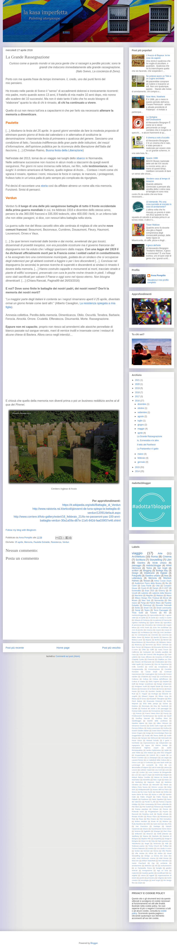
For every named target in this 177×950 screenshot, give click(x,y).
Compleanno (163, 667)
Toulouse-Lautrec (138, 846)
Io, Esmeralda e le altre (148, 440)
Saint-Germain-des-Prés (162, 824)
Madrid (157, 775)
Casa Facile (146, 586)
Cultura (145, 679)
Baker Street (136, 637)
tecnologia (145, 880)
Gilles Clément (162, 723)
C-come (135, 650)
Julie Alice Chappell (164, 753)
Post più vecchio (111, 647)
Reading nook (147, 814)
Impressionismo (149, 743)
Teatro (146, 610)
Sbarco (145, 829)
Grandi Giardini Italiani (140, 731)
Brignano (147, 647)
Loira (167, 770)
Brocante (157, 647)
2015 (137, 467)
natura (143, 875)
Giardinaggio (136, 721)
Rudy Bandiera (137, 824)
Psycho (165, 812)
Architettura (138, 556)
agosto (141, 416)
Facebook (164, 706)
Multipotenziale (143, 789)
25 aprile (19, 542)
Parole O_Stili (150, 802)
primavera (151, 878)
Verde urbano (159, 563)
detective (148, 866)
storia (45, 185)
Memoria (28, 542)
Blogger (94, 943)
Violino (160, 853)
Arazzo (158, 630)
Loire (133, 772)
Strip (153, 841)
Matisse (159, 595)
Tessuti (146, 581)
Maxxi (168, 595)
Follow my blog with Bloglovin (21, 530)
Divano (134, 689)
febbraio (141, 458)
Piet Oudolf (146, 807)
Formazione (155, 711)
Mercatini (155, 785)
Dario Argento (154, 681)
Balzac (147, 637)
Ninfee (166, 792)
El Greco (143, 699)
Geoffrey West (161, 718)
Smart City (148, 608)
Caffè (152, 650)
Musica (134, 792)
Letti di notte (156, 767)
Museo (134, 600)
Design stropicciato (164, 684)
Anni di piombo (137, 630)
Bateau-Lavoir (137, 640)
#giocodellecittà (156, 615)
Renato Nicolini (137, 816)
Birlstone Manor (165, 642)
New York (146, 600)
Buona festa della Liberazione (64, 150)
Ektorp (134, 699)
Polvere (155, 809)
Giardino (141, 563)
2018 (137, 392)
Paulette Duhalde (41, 542)
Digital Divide (155, 686)
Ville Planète (166, 851)
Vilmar (151, 853)
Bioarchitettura (137, 642)
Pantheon (144, 799)
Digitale (163, 573)
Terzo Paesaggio (161, 610)
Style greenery (163, 841)
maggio (141, 428)
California (135, 652)
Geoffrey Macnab (143, 718)
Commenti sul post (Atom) (68, 656)
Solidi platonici (162, 834)
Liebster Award (146, 770)
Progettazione (153, 812)
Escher (165, 704)
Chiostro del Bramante (142, 662)
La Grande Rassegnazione (149, 436)
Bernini (166, 640)
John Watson (149, 753)
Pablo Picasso (162, 797)
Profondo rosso (138, 812)
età (156, 866)
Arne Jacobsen (165, 632)
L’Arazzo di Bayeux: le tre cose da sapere (158, 56)
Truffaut (166, 846)
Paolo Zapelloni (158, 799)
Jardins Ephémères (153, 750)
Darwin (156, 588)
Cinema (167, 556)
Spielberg (135, 836)
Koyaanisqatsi (140, 755)
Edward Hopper (148, 696)
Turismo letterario (138, 848)
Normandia (159, 600)
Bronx (166, 647)
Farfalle (134, 708)
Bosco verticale (162, 645)
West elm (135, 861)
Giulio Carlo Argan (157, 726)
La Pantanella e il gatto (147, 448)
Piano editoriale (163, 804)
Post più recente (15, 647)
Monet (165, 598)
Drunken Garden (154, 691)
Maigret (166, 775)
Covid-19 (145, 588)
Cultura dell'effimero (160, 679)
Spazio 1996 (152, 158)
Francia (138, 713)
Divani (166, 686)
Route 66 (154, 821)
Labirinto (144, 593)
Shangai (157, 831)
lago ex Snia (162, 870)
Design (135, 573)
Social (137, 610)
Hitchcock (154, 738)
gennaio (141, 462)
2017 (137, 396)
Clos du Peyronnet (161, 664)
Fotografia (136, 575)
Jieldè (166, 750)
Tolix (166, 843)
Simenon (149, 834)
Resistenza (56, 542)
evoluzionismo (166, 866)
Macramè (139, 595)
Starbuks (155, 836)
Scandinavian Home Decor (161, 829)
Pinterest (157, 807)
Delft (133, 684)
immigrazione (147, 870)
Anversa (149, 630)
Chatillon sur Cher (164, 659)
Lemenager (136, 765)
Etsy (155, 706)
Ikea (166, 575)
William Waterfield (148, 861)
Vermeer (146, 851)
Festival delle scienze (140, 711)
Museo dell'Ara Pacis (161, 789)
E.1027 (165, 588)
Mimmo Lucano (157, 787)
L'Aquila (162, 755)
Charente (150, 659)
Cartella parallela (161, 652)
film (165, 613)
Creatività (144, 677)
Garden (160, 716)
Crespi (153, 677)
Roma (154, 556)
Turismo (153, 613)
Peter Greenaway (147, 804)
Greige (148, 733)
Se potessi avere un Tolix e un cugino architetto (158, 77)
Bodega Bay (162, 570)
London (142, 772)
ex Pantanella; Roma (143, 868)
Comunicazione (154, 669)
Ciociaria (147, 664)
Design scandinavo (146, 684)
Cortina (160, 674)
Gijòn (150, 723)
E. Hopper (143, 694)
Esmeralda (136, 590)
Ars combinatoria (141, 635)
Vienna (155, 851)
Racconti (135, 814)
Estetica (135, 706)
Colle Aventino (138, 667)
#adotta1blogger (153, 565)
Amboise (159, 625)
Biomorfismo (151, 642)
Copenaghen (149, 674)
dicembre (142, 404)
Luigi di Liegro (146, 775)
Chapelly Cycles (138, 659)
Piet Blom (135, 807)
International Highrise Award (145, 748)
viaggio (137, 553)
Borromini (149, 645)
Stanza (145, 836)
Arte (160, 553)
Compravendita (137, 669)
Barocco (165, 637)
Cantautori (147, 652)
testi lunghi (156, 880)
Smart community (163, 608)
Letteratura (137, 578)
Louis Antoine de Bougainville (159, 772)
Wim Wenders (163, 861)
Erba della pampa (150, 704)
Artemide (154, 635)
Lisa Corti (158, 770)
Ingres (147, 745)
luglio (140, 420)
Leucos (134, 770)
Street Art (144, 841)
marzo (140, 454)
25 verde (151, 618)
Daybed (166, 681)
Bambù (156, 637)
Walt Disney (163, 858)
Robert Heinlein (141, 821)
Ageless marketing (139, 623)
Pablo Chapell (146, 797)
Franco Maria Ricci (152, 713)
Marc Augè (157, 780)
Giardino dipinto (138, 723)
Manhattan (136, 780)
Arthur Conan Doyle (162, 581)
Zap (153, 863)
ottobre (141, 408)
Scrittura (140, 559)
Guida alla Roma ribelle (154, 735)
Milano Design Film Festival (147, 598)
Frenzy (165, 713)
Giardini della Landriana (157, 721)
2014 (137, 471)
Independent (163, 743)
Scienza (137, 831)
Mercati (145, 785)
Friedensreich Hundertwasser (143, 716)
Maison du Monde (161, 777)
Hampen (144, 738)
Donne (161, 689)
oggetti (151, 875)
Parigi (143, 603)
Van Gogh (162, 568)
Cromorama (164, 677)
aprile (140, 433)
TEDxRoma (136, 843)
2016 (137, 400)
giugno (141, 424)
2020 (137, 384)
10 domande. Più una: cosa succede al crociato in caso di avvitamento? (158, 204)
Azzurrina (165, 635)
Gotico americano (153, 728)
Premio (165, 809)
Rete (133, 819)
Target (147, 843)
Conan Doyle (151, 672)
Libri (169, 559)
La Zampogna (152, 758)
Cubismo (135, 679)
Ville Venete (139, 853)
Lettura (166, 767)
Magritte (149, 595)
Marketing (139, 782)
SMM (148, 824)
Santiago (157, 826)
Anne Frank (144, 627)
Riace (141, 819)
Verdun (65, 542)
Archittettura (145, 632)
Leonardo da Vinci (154, 765)
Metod (166, 785)
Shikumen (138, 834)
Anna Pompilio (158, 275)
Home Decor (137, 740)
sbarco (81, 158)
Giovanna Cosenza (139, 726)
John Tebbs (136, 753)
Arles (155, 632)
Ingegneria (136, 745)
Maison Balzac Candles (141, 777)
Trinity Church (153, 846)
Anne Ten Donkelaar (160, 627)
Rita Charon (151, 819)
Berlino (157, 640)
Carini (134, 586)
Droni (143, 691)
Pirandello (167, 807)
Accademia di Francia (161, 620)
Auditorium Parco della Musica (148, 583)
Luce (136, 775)
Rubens (165, 821)
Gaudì (169, 716)
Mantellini (146, 780)
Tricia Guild (137, 613)
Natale (158, 792)
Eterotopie (145, 706)
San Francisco (142, 826)
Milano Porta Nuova (140, 787)
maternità (135, 873)
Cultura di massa (138, 681)
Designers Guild (141, 686)
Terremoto (157, 843)
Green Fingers (137, 733)
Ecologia (154, 694)
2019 (137, 388)
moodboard (161, 873)
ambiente (164, 863)
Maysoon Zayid (154, 782)
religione (161, 878)
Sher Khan (167, 831)
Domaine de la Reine (148, 689)
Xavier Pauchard (139, 863)
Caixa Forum (163, 650)
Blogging (147, 570)
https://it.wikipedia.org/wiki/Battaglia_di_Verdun (91, 504)
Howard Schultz (152, 740)
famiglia (159, 868)
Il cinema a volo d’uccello (157, 137)
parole (141, 878)
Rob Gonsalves (165, 819)
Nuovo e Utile (157, 794)
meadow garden (148, 873)
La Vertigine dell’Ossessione (153, 118)
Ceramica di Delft (162, 657)
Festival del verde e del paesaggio (154, 708)
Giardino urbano (152, 575)
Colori (151, 667)
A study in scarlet (164, 618)
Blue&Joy (138, 645)
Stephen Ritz (146, 839)
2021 (137, 380)
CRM (144, 650)
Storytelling (156, 559)
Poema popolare (141, 809)
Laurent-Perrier (137, 760)
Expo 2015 (149, 590)
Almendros (149, 625)
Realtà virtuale (162, 814)
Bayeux (148, 640)
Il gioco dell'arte (153, 245)
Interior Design (161, 745)
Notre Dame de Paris (140, 794)
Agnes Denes (154, 623)
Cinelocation (159, 662)
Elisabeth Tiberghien (157, 699)
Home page (62, 647)
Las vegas (165, 758)
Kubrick (152, 755)
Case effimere (146, 657)
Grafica (166, 728)
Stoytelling (158, 839)
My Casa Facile (146, 792)
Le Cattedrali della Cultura (156, 760)
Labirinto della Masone (162, 593)
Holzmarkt (165, 738)
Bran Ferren (136, 647)
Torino (149, 568)
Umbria (151, 848)
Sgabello (147, 831)
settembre (142, 412)
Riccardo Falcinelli (163, 605)
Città (157, 586)
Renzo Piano (152, 816)
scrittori (135, 570)
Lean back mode (162, 762)
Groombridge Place (161, 733)
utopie (140, 883)
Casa (134, 654)
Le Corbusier (148, 762)
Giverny (161, 590)
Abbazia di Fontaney (142, 620)
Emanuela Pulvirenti (154, 701)
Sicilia (137, 608)
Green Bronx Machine (160, 731)
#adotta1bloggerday (139, 615)
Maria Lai (167, 780)
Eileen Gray (163, 696)
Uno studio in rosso (164, 848)
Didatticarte (149, 573)
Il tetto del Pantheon (146, 444)
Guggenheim (136, 735)
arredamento (136, 866)
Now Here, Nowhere (155, 96)
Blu (166, 583)
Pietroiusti (147, 605)
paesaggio (136, 565)
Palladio (135, 799)
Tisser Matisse (153, 225)
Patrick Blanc (155, 603)
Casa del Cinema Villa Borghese (151, 654)
